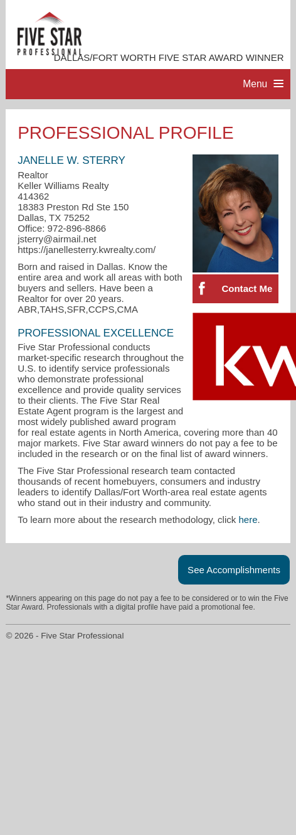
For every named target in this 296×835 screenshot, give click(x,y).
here (248, 519)
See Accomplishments (234, 569)
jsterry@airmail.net (57, 239)
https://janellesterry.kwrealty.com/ (87, 249)
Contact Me (246, 288)
